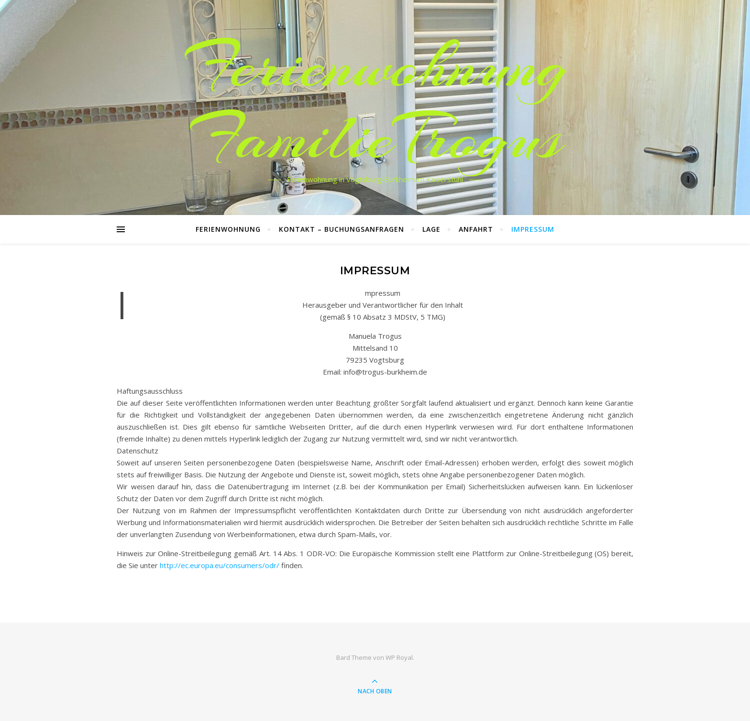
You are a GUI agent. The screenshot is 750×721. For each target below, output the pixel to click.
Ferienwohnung (228, 229)
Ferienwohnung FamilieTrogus (375, 101)
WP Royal (399, 657)
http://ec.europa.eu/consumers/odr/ (219, 565)
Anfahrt (476, 229)
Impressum (532, 229)
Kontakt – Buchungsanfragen (341, 229)
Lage (431, 229)
